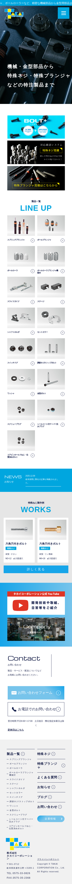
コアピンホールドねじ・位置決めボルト (21, 827)
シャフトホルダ (17, 788)
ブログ (42, 797)
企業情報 (50, 818)
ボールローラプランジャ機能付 (21, 773)
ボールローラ (16, 768)
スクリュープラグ (18, 815)
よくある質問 (47, 777)
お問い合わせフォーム (35, 693)
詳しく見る (36, 569)
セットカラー (16, 793)
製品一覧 (13, 754)
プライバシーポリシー (48, 859)
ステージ (14, 784)
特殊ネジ (44, 754)
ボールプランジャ (18, 764)
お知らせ (44, 787)
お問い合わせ (47, 806)
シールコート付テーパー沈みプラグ (21, 820)
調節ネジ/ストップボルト (22, 801)
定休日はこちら (16, 729)
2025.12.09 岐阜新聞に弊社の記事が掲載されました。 (42, 479)
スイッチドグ (16, 797)
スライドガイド (17, 779)
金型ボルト (15, 810)
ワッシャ (14, 806)
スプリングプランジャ (20, 759)
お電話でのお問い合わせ (37, 709)
